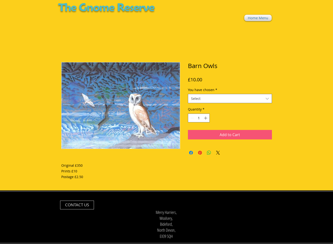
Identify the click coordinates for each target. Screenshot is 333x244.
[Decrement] (192, 118)
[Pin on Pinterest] (200, 153)
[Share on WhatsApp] (209, 153)
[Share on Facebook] (191, 153)
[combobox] (230, 98)
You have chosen (202, 89)
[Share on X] (218, 153)
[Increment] (206, 118)
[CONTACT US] (77, 205)
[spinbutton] (199, 118)
